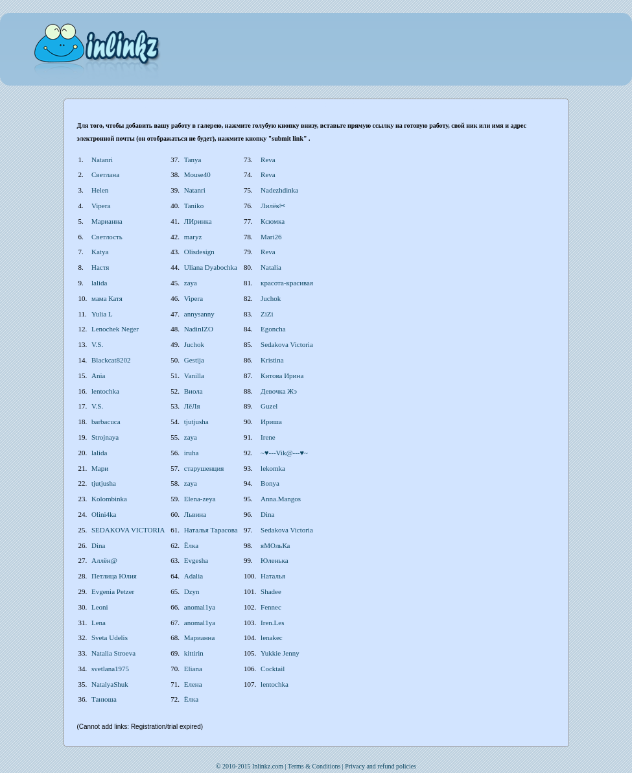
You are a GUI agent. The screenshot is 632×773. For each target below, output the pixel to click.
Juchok (271, 298)
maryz (193, 237)
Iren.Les (272, 622)
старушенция (204, 468)
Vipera (100, 205)
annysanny (199, 314)
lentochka (105, 391)
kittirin (194, 653)
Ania (98, 375)
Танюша (104, 699)
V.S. (97, 344)
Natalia (271, 267)
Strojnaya (105, 437)
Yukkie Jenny (280, 653)
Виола (193, 391)
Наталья (273, 576)
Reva (268, 159)
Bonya (270, 483)
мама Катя (107, 298)
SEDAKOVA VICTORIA (128, 530)
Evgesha (196, 560)
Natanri (102, 159)
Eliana (193, 668)
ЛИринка (198, 221)
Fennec (271, 607)
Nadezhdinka (279, 190)
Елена (193, 684)
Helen (99, 190)
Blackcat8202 (110, 360)
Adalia (193, 576)
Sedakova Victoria (287, 344)
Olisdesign (199, 252)
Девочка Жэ (279, 391)
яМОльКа (275, 545)
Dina (267, 514)
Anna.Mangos (281, 499)
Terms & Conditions (314, 766)
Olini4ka (104, 514)
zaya (190, 283)
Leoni (99, 607)
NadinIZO (198, 329)
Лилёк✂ (273, 205)
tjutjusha (196, 421)
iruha (191, 453)
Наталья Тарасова (211, 530)
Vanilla (194, 375)
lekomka (273, 468)
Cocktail (273, 668)
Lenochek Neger (115, 329)
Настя (100, 267)
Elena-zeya (200, 499)
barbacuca (106, 421)
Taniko (194, 205)
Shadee (271, 591)
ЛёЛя (192, 406)
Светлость (107, 237)
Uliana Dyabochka (210, 267)
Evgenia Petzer (112, 591)
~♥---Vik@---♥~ (284, 453)
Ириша (271, 421)
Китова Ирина (282, 375)
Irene (268, 437)
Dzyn (192, 591)
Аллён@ (104, 560)
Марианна (107, 221)
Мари (99, 468)
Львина (195, 514)
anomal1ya (199, 607)
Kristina (272, 360)
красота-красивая (287, 283)
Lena (98, 622)
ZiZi (267, 314)
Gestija (194, 360)
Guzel (269, 406)
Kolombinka (109, 499)
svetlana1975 (110, 668)
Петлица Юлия (114, 576)
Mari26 (271, 237)
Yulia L (101, 314)
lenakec (272, 637)
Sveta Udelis (109, 637)
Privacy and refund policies (380, 766)
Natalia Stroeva (113, 653)
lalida (99, 283)
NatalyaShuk (109, 684)
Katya (99, 252)
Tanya (193, 159)
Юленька (274, 560)
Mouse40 (197, 174)
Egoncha (273, 329)
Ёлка (191, 545)
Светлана (105, 174)
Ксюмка (273, 221)
